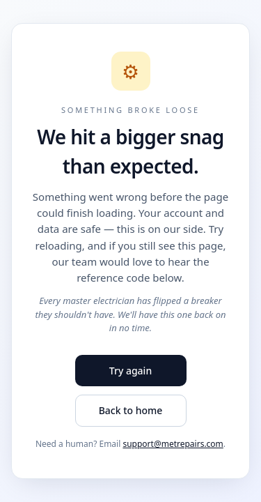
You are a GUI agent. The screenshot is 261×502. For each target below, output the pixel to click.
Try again (130, 370)
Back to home (131, 410)
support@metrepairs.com (172, 444)
